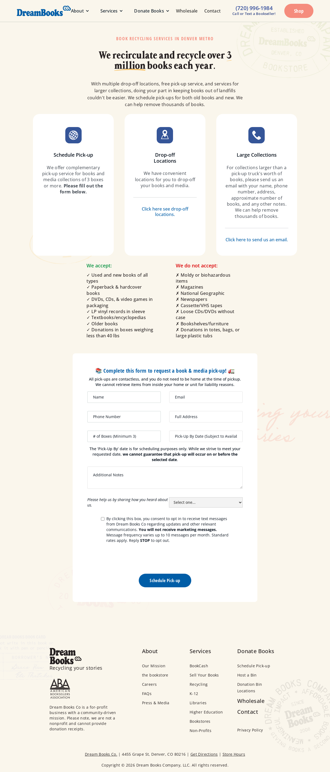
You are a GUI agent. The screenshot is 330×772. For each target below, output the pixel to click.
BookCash (199, 665)
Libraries (198, 702)
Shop (299, 11)
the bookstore (155, 675)
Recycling (199, 684)
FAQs (147, 693)
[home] (36, 11)
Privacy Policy (250, 730)
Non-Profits (200, 730)
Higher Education (206, 712)
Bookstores (200, 721)
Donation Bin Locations (249, 687)
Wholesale (187, 11)
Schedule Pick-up (253, 665)
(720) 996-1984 (254, 8)
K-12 (194, 693)
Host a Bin (247, 675)
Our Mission (153, 665)
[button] (77, 11)
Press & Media (155, 702)
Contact (212, 11)
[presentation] (165, 561)
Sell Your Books (204, 675)
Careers (149, 684)
